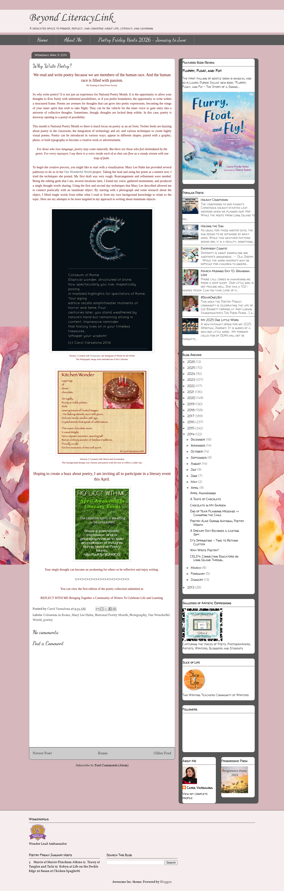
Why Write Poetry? (204, 550)
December (198, 439)
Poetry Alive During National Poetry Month (217, 523)
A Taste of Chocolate (205, 499)
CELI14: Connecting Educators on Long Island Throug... (214, 558)
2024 (191, 374)
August (196, 463)
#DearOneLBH (211, 297)
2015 (191, 428)
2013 (191, 587)
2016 (191, 422)
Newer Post (42, 753)
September (199, 457)
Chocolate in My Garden (208, 505)
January (197, 579)
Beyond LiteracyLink (71, 18)
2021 (191, 392)
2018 (191, 410)
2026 (191, 362)
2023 (191, 380)
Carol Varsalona (200, 788)
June (194, 476)
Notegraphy (95, 355)
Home (42, 40)
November (198, 445)
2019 (191, 404)
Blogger (165, 882)
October (197, 451)
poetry (48, 620)
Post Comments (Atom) (111, 765)
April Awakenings (203, 493)
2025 (191, 368)
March (196, 568)
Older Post (163, 753)
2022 (191, 386)
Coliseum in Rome (56, 615)
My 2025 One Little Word (220, 320)
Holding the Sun (212, 226)
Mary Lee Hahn (82, 615)
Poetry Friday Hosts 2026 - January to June (142, 40)
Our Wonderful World (78, 172)
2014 (191, 434)
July (194, 469)
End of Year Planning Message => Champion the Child (214, 513)
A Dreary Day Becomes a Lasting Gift (214, 533)
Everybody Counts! (214, 248)
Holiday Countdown (214, 200)
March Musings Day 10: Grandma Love (225, 273)
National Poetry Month (111, 615)
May (194, 482)
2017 (191, 416)
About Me (73, 40)
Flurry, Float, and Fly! (202, 70)
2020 (191, 398)
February (198, 573)
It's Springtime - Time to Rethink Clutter (214, 542)
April (195, 488)
